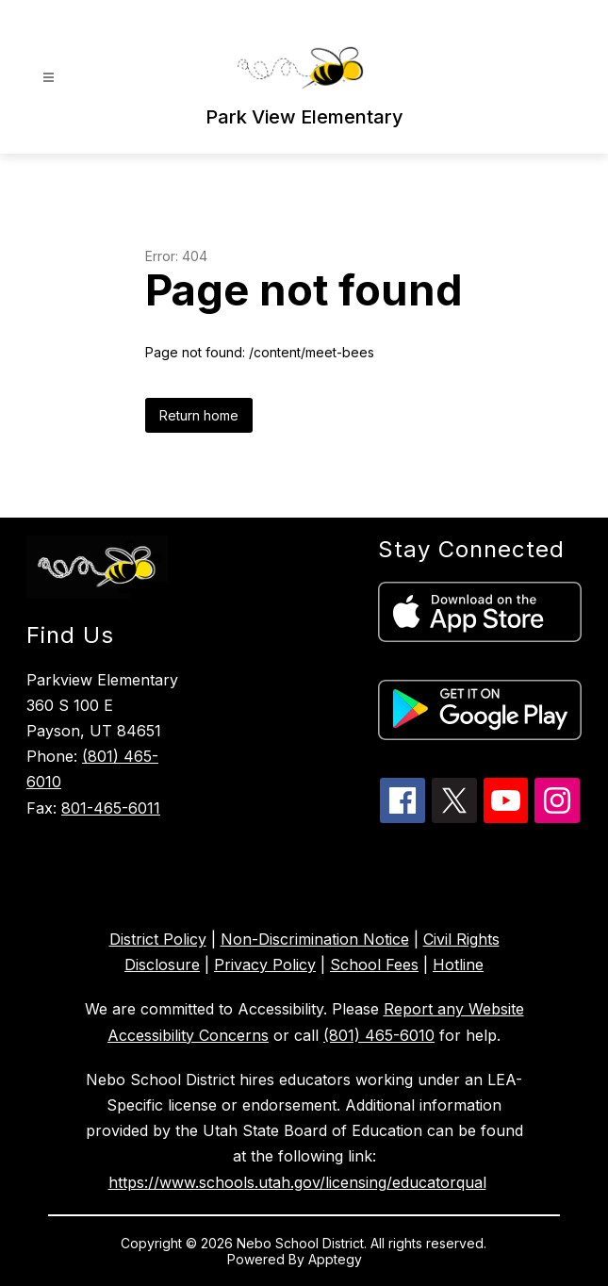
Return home (198, 415)
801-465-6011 (110, 808)
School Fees (374, 964)
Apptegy (337, 1259)
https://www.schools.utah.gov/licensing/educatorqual (297, 1182)
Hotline (458, 964)
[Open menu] (48, 78)
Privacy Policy (265, 964)
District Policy (157, 939)
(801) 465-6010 (379, 1035)
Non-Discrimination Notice (315, 939)
